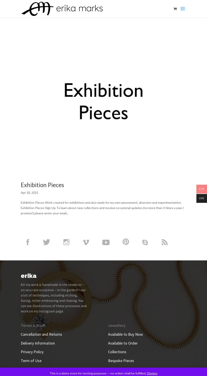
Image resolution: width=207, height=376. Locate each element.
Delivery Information (38, 343)
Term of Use (31, 360)
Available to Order (123, 343)
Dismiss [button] (152, 373)
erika (28, 275)
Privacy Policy (32, 351)
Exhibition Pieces (42, 184)
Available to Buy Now (125, 334)
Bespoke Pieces (121, 360)
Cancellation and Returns (41, 334)
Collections (117, 351)
